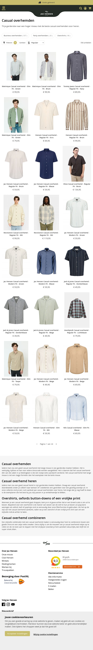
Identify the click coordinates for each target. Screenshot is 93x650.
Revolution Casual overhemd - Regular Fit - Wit (16, 234)
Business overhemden (15, 35)
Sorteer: (22, 43)
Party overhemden (42, 35)
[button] (85, 8)
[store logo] (46, 13)
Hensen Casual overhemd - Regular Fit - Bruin (77, 136)
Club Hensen (7, 557)
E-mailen (52, 586)
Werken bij (7, 567)
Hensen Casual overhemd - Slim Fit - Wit (46, 429)
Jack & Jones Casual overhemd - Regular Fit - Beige (46, 331)
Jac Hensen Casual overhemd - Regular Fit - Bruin (16, 185)
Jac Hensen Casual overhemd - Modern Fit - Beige (46, 380)
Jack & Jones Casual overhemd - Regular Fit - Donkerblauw (77, 282)
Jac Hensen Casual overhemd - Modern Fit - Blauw (46, 282)
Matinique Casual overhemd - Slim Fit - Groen (16, 87)
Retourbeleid (54, 583)
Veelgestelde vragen (57, 579)
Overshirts (63, 35)
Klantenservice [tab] (55, 573)
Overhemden (7, 13)
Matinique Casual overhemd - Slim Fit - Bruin (46, 87)
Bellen (51, 589)
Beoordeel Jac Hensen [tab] (58, 551)
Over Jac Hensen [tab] (9, 551)
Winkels (5, 561)
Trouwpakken (8, 570)
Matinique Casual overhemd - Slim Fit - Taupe (16, 380)
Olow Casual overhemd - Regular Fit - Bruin (76, 185)
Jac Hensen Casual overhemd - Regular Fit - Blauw (46, 185)
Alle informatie (55, 576)
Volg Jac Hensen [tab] (9, 600)
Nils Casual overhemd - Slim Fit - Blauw (76, 429)
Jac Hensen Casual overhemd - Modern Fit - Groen (76, 234)
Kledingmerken (9, 564)
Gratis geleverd (48, 2)
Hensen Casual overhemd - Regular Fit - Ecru (46, 136)
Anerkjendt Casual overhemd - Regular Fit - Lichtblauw (76, 331)
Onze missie (7, 554)
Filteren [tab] (9, 43)
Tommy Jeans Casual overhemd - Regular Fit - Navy (76, 87)
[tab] (46, 611)
